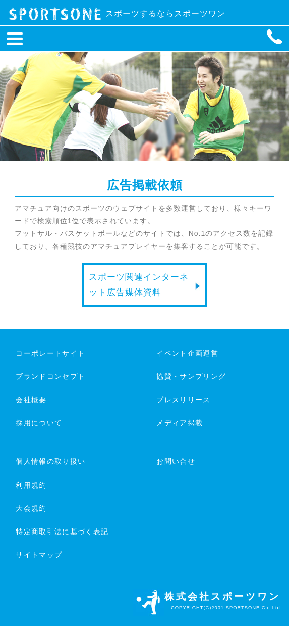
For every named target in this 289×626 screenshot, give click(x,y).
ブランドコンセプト (50, 376)
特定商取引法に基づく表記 (62, 531)
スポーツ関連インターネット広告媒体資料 (139, 284)
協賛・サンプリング (191, 376)
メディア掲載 (179, 423)
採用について (39, 423)
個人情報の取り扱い (50, 461)
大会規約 (31, 508)
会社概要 (31, 400)
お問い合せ (175, 461)
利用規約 (31, 485)
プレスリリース (183, 400)
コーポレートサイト (50, 353)
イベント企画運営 (187, 353)
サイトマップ (39, 555)
